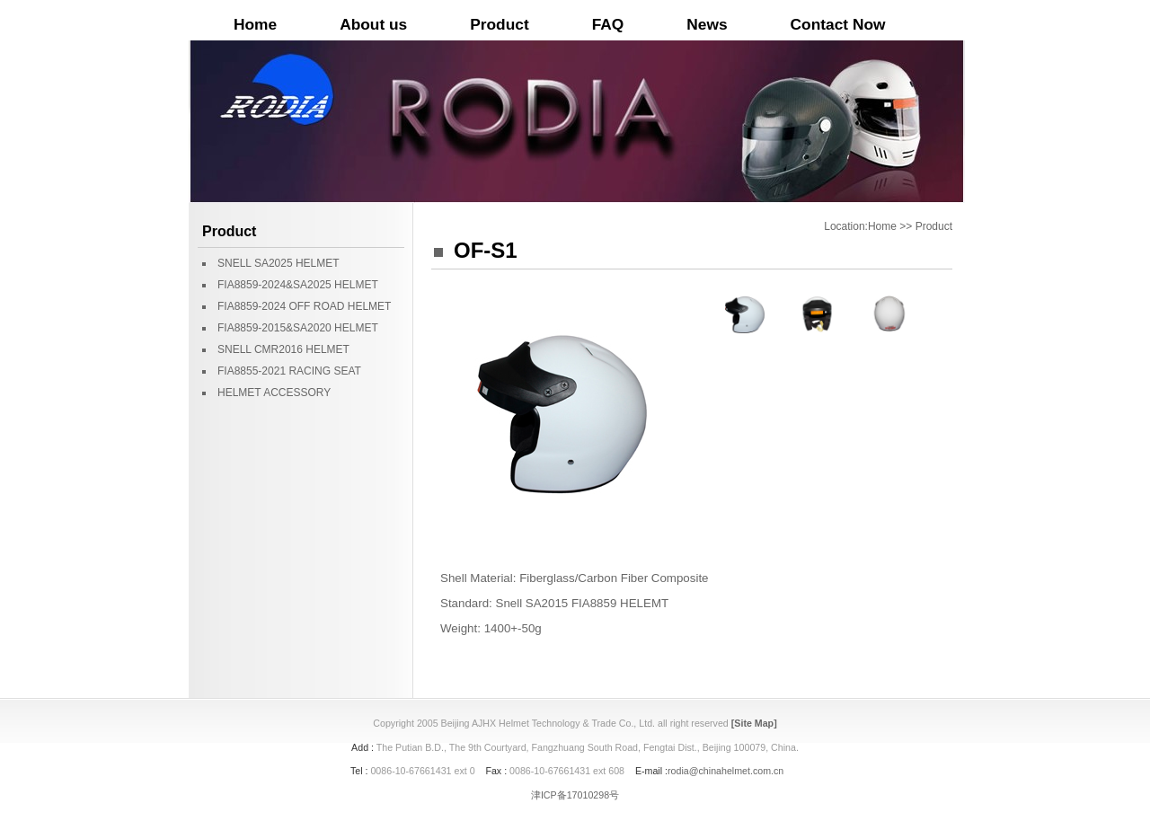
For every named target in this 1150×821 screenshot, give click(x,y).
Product (499, 24)
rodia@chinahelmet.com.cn (725, 770)
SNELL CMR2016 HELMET (283, 349)
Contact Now (838, 24)
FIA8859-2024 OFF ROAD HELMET (304, 306)
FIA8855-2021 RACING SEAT (289, 371)
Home (255, 24)
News (706, 24)
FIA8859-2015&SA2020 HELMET (297, 328)
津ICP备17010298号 (575, 795)
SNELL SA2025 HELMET (278, 263)
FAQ (608, 24)
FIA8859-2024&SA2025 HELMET (297, 284)
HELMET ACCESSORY (274, 392)
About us (373, 24)
